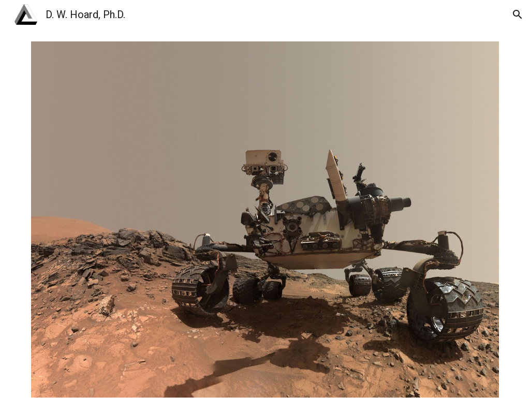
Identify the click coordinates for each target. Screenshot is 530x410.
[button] (517, 14)
